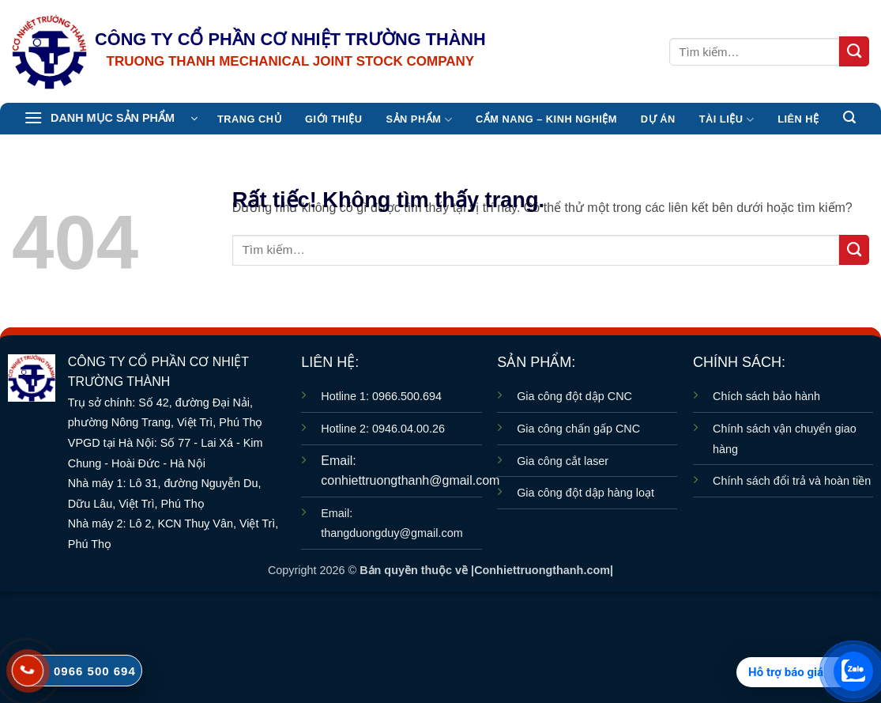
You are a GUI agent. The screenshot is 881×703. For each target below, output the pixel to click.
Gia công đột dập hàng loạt (585, 492)
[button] (110, 118)
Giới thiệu (333, 119)
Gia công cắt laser (562, 461)
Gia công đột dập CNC (574, 396)
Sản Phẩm (419, 119)
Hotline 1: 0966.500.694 (381, 396)
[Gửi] (854, 51)
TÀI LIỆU (726, 119)
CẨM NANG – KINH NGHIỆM (546, 119)
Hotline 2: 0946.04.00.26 (383, 428)
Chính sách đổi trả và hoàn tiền (792, 480)
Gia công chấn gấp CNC (578, 428)
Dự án (658, 119)
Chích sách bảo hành (766, 396)
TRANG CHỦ (249, 119)
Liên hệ (798, 119)
